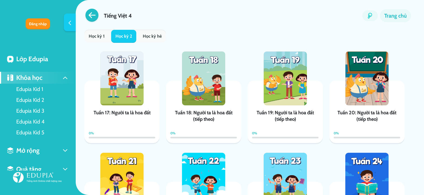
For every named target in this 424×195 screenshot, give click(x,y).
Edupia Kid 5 (30, 132)
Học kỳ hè (152, 36)
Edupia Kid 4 (30, 121)
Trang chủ (395, 15)
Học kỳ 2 (123, 36)
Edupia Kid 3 (30, 111)
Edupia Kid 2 (30, 100)
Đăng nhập (38, 23)
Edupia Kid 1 (29, 89)
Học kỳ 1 (97, 36)
